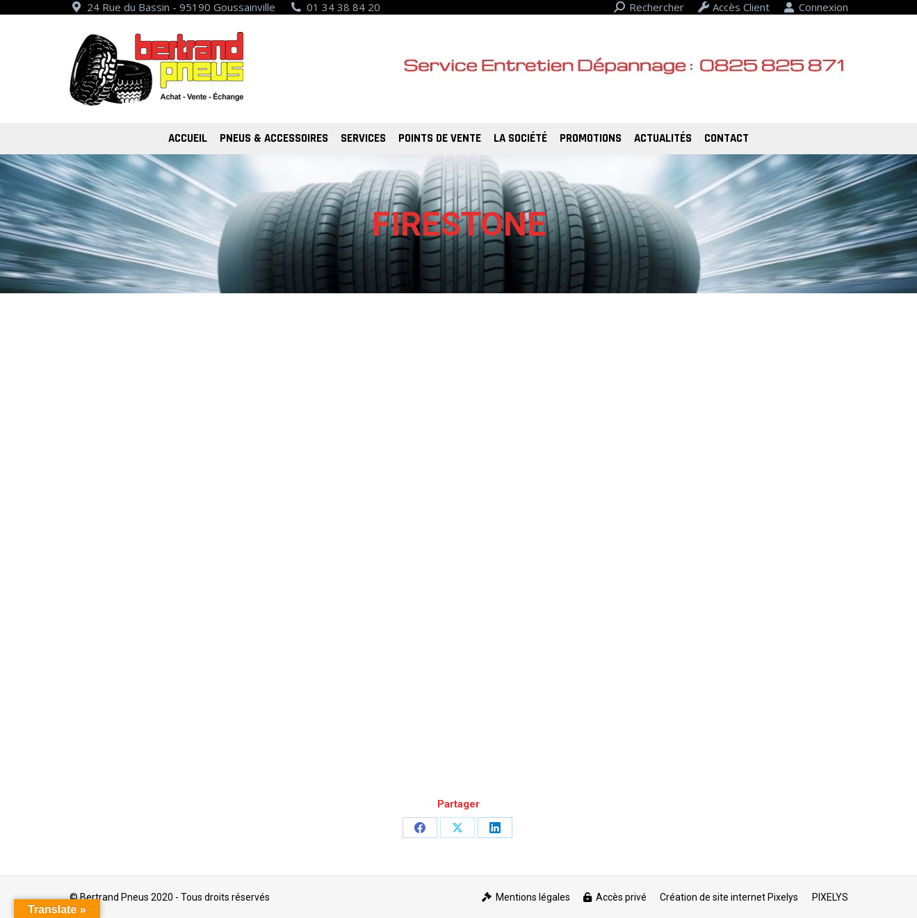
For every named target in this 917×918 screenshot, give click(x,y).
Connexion (815, 7)
